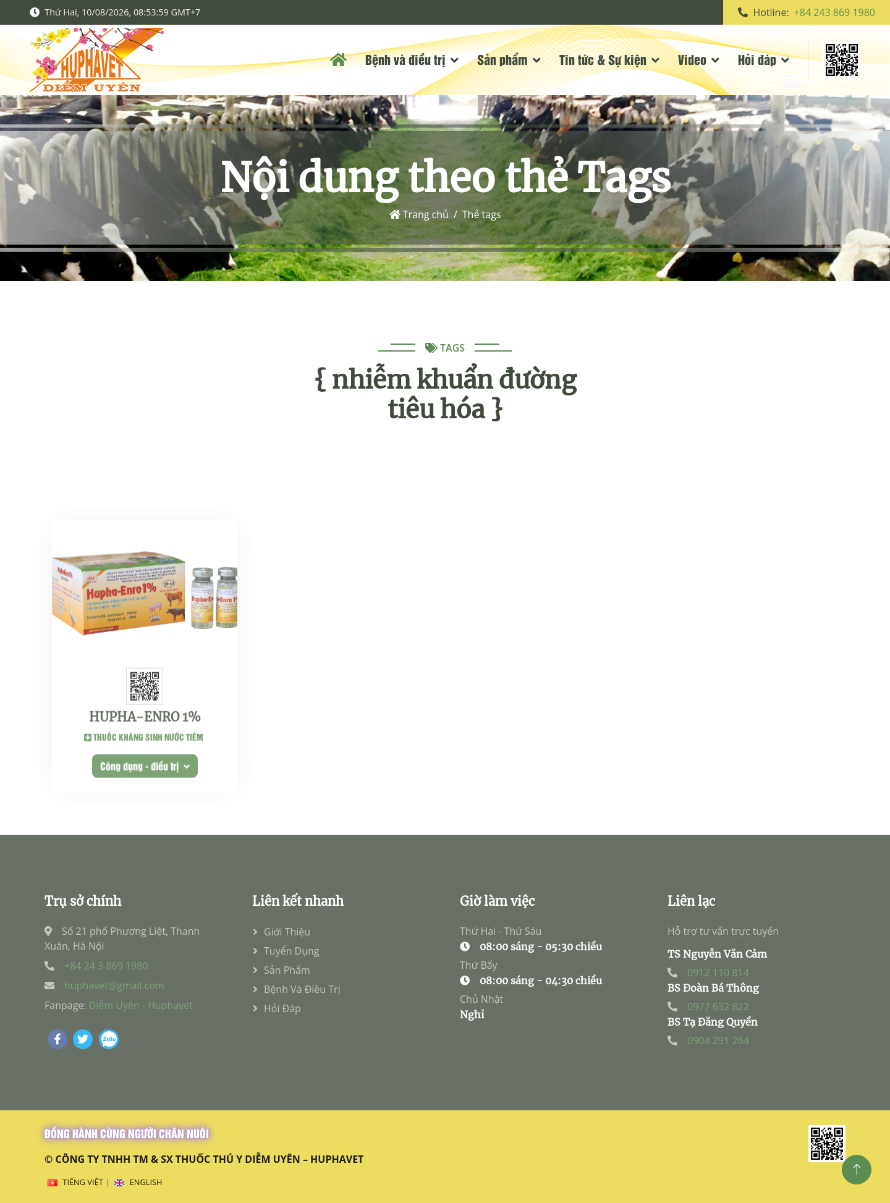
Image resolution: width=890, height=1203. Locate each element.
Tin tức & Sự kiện (602, 59)
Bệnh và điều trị (405, 59)
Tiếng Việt (82, 1182)
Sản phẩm (502, 59)
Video (692, 59)
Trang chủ (419, 214)
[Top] (856, 1169)
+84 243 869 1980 (834, 12)
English (146, 1182)
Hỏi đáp (757, 59)
